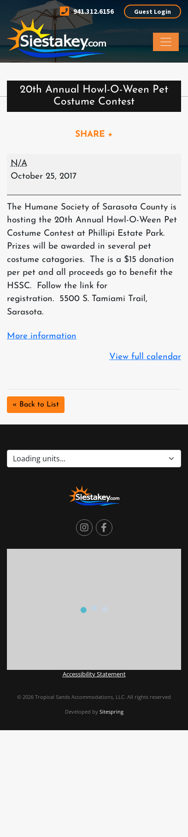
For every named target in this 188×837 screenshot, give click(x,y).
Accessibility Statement (94, 674)
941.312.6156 (87, 11)
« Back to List (35, 404)
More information (41, 336)
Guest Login (152, 11)
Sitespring (111, 711)
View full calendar (145, 357)
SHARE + (94, 134)
